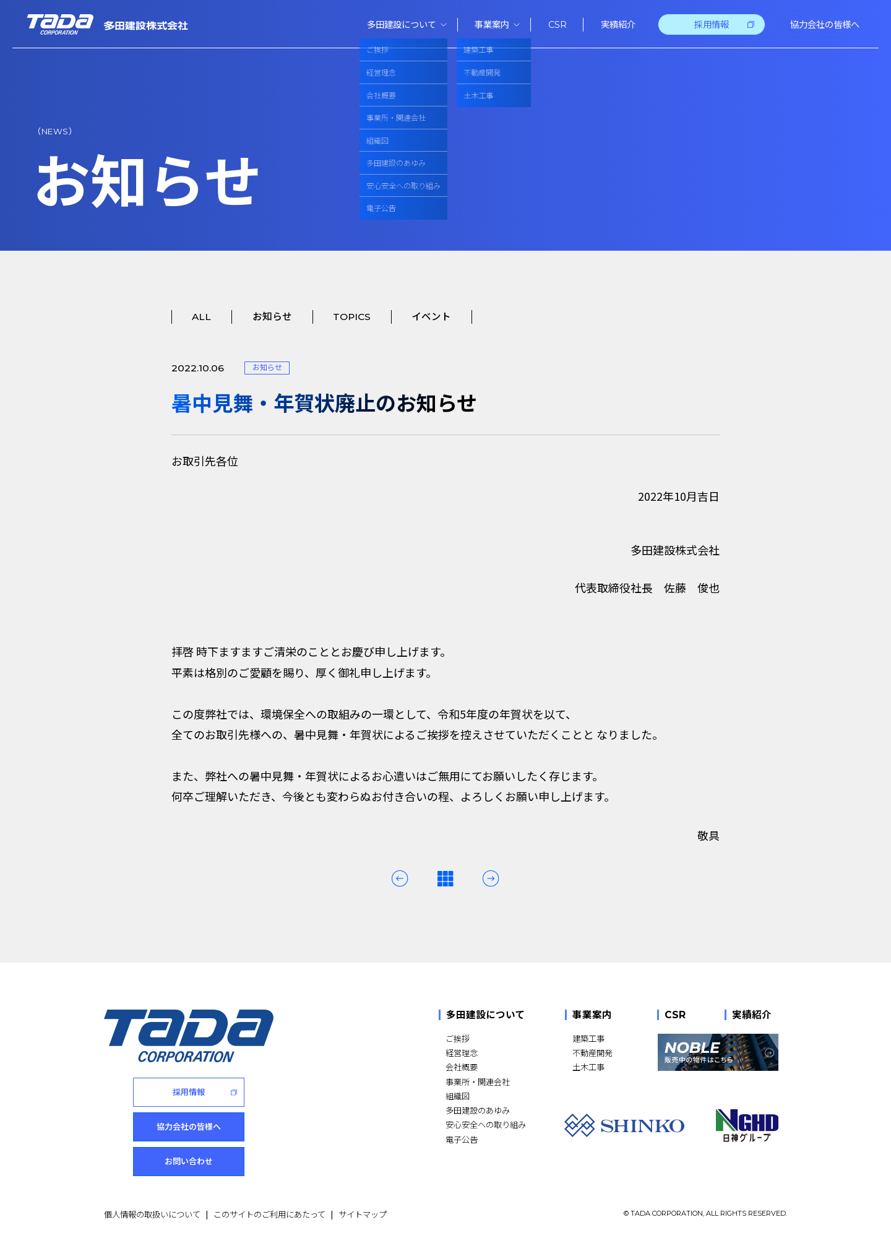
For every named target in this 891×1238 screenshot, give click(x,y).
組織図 (458, 1096)
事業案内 (592, 1015)
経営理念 (462, 1052)
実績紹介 (752, 1015)
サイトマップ (362, 1213)
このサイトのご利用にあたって (269, 1213)
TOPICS (352, 316)
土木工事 (588, 1067)
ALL (201, 316)
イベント (431, 316)
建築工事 (588, 1038)
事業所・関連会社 (478, 1082)
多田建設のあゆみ (478, 1110)
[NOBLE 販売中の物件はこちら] (718, 1052)
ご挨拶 (458, 1038)
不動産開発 (592, 1052)
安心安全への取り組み (486, 1124)
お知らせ (272, 316)
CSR (675, 1015)
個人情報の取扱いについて (152, 1213)
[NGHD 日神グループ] (747, 1125)
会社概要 (462, 1067)
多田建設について (485, 1015)
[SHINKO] (624, 1125)
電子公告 (462, 1139)
